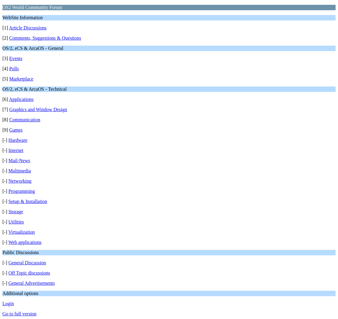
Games (16, 129)
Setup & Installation (27, 201)
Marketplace (21, 78)
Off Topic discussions (29, 272)
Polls (14, 68)
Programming (21, 191)
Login (8, 303)
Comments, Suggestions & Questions (45, 38)
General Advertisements (31, 283)
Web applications (24, 242)
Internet (15, 150)
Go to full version (19, 313)
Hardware (17, 140)
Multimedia (19, 170)
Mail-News (19, 160)
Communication (24, 119)
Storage (15, 211)
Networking (19, 181)
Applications (21, 99)
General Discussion (27, 262)
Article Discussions (28, 27)
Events (16, 58)
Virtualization (21, 232)
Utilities (16, 221)
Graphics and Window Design (38, 109)
